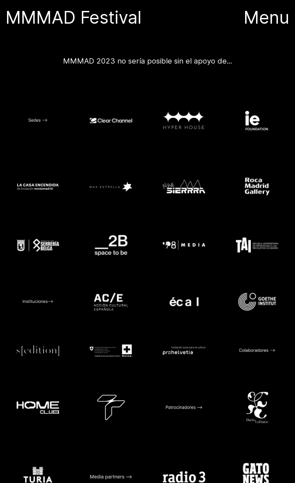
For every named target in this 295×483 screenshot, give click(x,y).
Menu (266, 17)
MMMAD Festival (76, 17)
